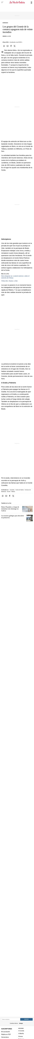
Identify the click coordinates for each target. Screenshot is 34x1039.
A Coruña (21, 1031)
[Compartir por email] (7, 46)
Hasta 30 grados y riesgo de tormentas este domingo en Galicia (10, 509)
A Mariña (21, 1033)
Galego (21, 1023)
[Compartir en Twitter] (14, 46)
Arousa (20, 1036)
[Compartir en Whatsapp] (4, 46)
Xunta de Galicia (19, 489)
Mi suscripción (5, 1031)
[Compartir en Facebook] (11, 46)
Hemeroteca (5, 1037)
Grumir (8, 491)
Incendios (12, 489)
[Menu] (2, 2)
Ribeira (13, 491)
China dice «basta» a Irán (9, 281)
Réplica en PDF (6, 1034)
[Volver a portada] (17, 2)
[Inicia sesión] (31, 2)
